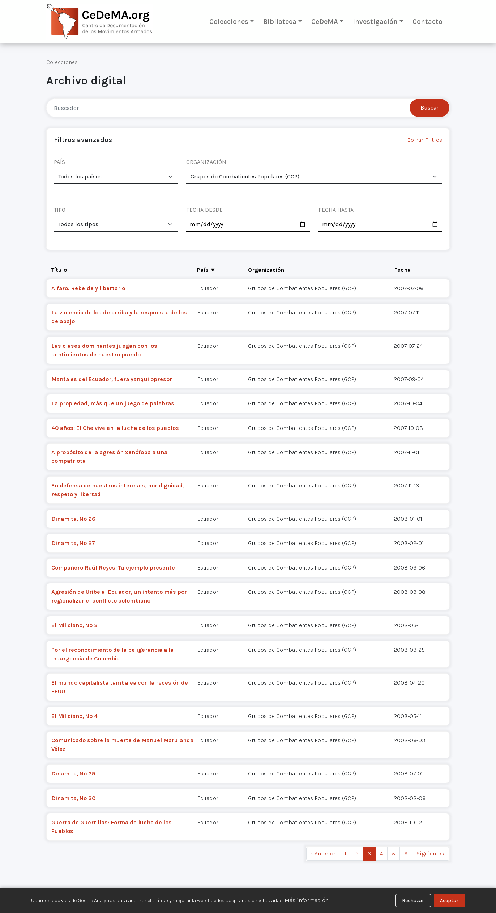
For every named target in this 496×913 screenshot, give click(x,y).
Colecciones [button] (228, 21)
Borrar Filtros (424, 139)
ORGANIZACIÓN (206, 161)
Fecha (402, 269)
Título (59, 269)
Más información (307, 900)
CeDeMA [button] (324, 21)
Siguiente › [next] (430, 853)
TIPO (59, 209)
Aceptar (449, 900)
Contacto (427, 21)
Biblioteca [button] (279, 21)
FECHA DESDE (204, 209)
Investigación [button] (375, 21)
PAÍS (59, 161)
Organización (266, 269)
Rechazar (413, 900)
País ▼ (206, 269)
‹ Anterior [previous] (323, 853)
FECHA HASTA (336, 209)
